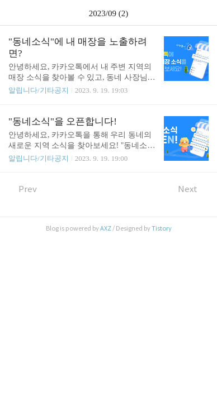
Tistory (162, 228)
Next (193, 189)
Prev (22, 189)
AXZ (105, 228)
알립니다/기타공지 (38, 90)
